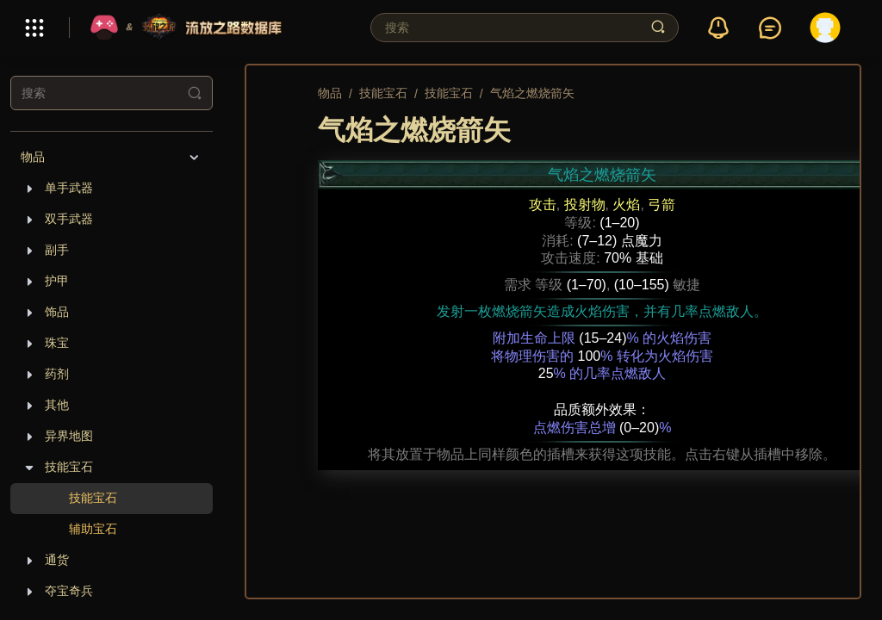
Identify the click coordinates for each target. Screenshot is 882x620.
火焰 (626, 204)
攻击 (542, 204)
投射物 (585, 204)
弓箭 (661, 204)
